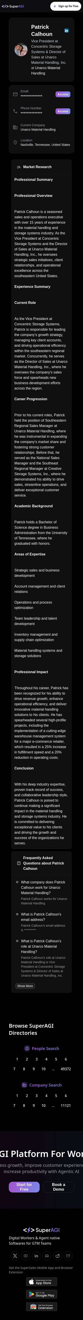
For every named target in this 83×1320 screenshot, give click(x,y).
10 (43, 1068)
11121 (66, 1105)
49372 (66, 1068)
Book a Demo (58, 1187)
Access (63, 94)
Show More (25, 986)
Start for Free (24, 1187)
